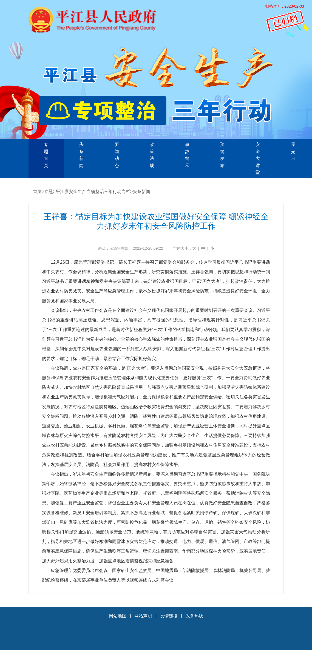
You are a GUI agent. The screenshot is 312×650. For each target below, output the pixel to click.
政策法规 (152, 155)
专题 (48, 191)
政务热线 (194, 616)
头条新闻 (81, 155)
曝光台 (293, 151)
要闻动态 (117, 155)
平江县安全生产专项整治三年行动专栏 (93, 191)
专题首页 (46, 155)
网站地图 (117, 616)
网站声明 (143, 616)
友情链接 (169, 616)
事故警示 (187, 155)
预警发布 (222, 155)
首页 (37, 191)
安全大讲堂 (258, 158)
